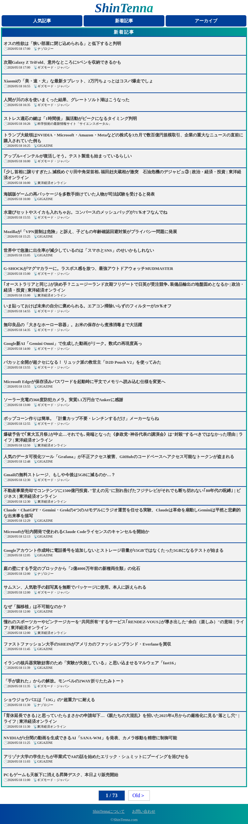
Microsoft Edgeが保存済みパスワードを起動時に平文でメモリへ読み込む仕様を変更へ (84, 381)
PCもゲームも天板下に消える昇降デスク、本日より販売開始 (61, 774)
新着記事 (124, 20)
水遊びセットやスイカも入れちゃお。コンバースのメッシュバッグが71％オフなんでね (85, 212)
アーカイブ (206, 20)
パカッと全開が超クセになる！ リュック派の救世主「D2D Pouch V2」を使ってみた (82, 362)
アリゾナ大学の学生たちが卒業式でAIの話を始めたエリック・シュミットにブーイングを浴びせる (96, 756)
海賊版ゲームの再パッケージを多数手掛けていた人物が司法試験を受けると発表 (79, 194)
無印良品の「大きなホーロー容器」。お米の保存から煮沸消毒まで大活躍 (73, 324)
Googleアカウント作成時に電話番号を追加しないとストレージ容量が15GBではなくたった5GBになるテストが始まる (113, 550)
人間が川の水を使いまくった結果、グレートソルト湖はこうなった (66, 99)
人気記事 (42, 20)
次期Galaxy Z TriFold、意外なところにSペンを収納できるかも (62, 62)
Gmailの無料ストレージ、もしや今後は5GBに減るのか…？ (59, 474)
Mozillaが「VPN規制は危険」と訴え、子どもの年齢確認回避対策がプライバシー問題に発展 (90, 231)
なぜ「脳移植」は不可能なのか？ (35, 606)
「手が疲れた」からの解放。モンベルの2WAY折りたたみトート (64, 681)
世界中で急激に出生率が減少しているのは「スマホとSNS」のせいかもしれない (79, 250)
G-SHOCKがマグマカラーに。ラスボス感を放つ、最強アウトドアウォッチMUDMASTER (88, 268)
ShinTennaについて (109, 811)
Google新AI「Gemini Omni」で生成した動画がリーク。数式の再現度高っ (73, 343)
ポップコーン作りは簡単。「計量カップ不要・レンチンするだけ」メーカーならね (81, 418)
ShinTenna (124, 8)
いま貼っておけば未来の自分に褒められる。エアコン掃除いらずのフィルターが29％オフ (87, 306)
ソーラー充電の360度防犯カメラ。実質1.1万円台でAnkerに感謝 (63, 399)
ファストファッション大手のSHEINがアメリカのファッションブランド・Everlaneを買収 (87, 644)
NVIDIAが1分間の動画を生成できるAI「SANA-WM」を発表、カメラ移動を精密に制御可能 (90, 737)
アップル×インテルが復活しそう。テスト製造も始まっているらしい (68, 156)
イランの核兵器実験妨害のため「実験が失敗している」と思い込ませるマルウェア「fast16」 (91, 662)
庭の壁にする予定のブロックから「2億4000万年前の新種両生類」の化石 (72, 568)
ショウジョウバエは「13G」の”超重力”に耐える (49, 699)
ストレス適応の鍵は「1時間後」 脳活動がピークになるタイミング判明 (70, 118)
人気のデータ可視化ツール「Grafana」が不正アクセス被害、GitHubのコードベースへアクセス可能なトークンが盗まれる (119, 456)
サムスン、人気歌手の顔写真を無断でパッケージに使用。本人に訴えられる (75, 587)
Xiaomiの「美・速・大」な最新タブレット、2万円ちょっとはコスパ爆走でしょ (78, 81)
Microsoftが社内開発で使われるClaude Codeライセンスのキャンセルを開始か (76, 531)
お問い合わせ (143, 811)
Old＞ (138, 795)
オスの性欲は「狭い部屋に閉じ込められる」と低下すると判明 (62, 43)
